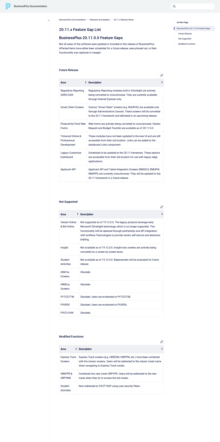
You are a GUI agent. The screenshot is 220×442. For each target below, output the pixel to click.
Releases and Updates (100, 20)
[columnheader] (73, 83)
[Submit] (174, 6)
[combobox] (193, 6)
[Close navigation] (48, 20)
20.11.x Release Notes (124, 20)
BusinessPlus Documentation (30, 6)
